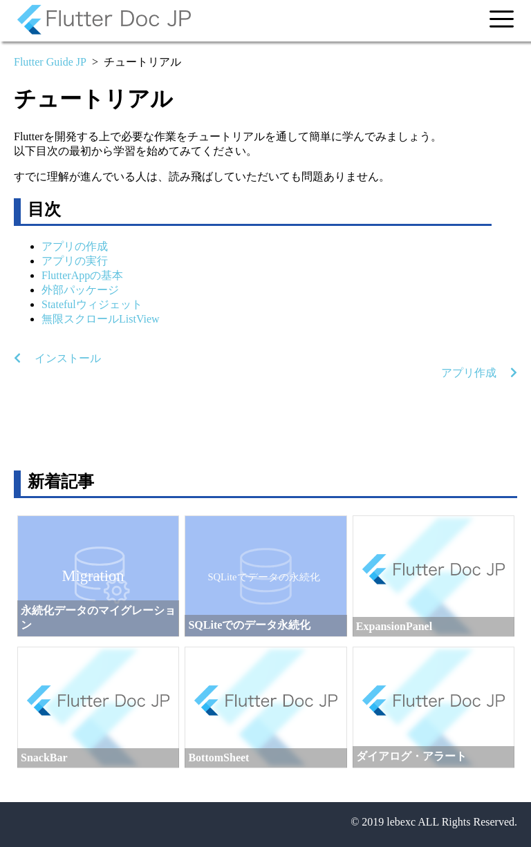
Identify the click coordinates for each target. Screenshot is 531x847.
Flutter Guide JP (50, 62)
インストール (57, 358)
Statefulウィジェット (91, 304)
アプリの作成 (74, 246)
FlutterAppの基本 (82, 275)
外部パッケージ (80, 290)
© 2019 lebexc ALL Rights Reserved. (434, 822)
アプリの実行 (74, 261)
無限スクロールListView (100, 319)
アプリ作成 (479, 373)
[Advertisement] (265, 425)
